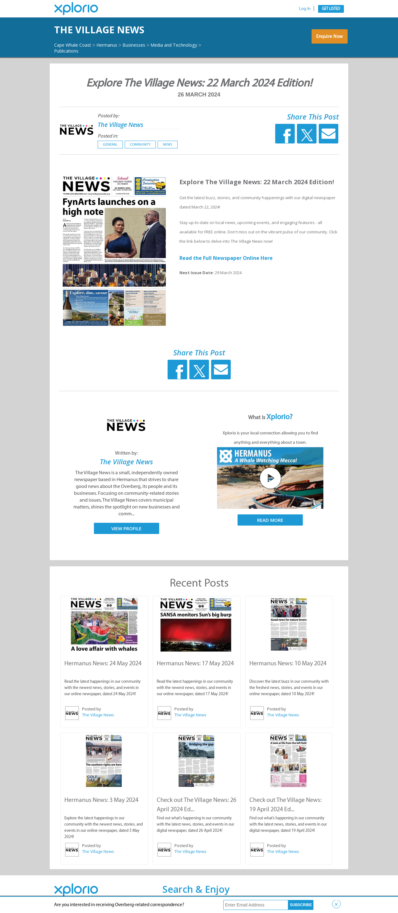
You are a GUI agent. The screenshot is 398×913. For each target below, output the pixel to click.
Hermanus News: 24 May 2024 (102, 663)
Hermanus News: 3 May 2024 (101, 799)
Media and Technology (189, 45)
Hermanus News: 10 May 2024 (287, 663)
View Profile (126, 528)
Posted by (91, 708)
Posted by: (108, 116)
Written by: (126, 453)
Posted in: (108, 136)
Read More (270, 520)
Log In (305, 8)
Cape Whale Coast (75, 45)
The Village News (113, 29)
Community (140, 144)
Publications (68, 51)
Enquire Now (328, 38)
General (110, 144)
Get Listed (331, 8)
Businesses (145, 45)
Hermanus (114, 45)
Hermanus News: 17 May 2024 (195, 663)
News (167, 144)
